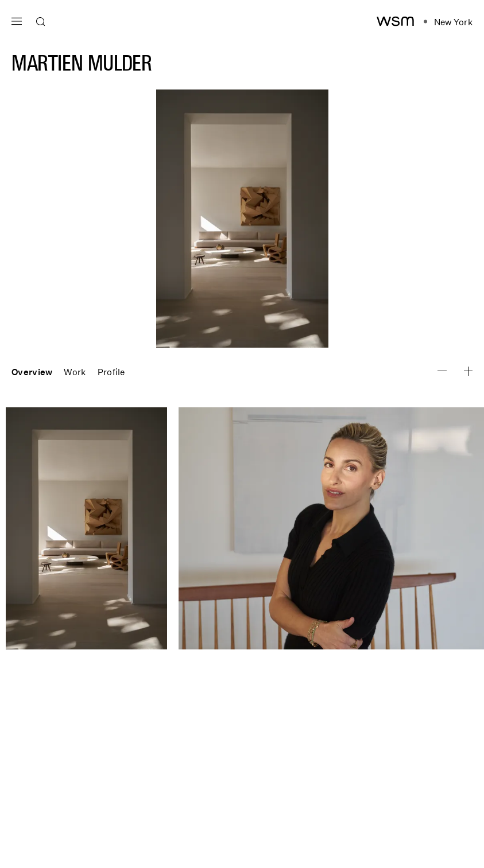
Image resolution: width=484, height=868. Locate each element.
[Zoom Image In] (442, 371)
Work (75, 371)
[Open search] (40, 21)
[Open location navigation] (448, 22)
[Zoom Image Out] (468, 371)
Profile (111, 371)
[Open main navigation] (16, 19)
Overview (31, 371)
